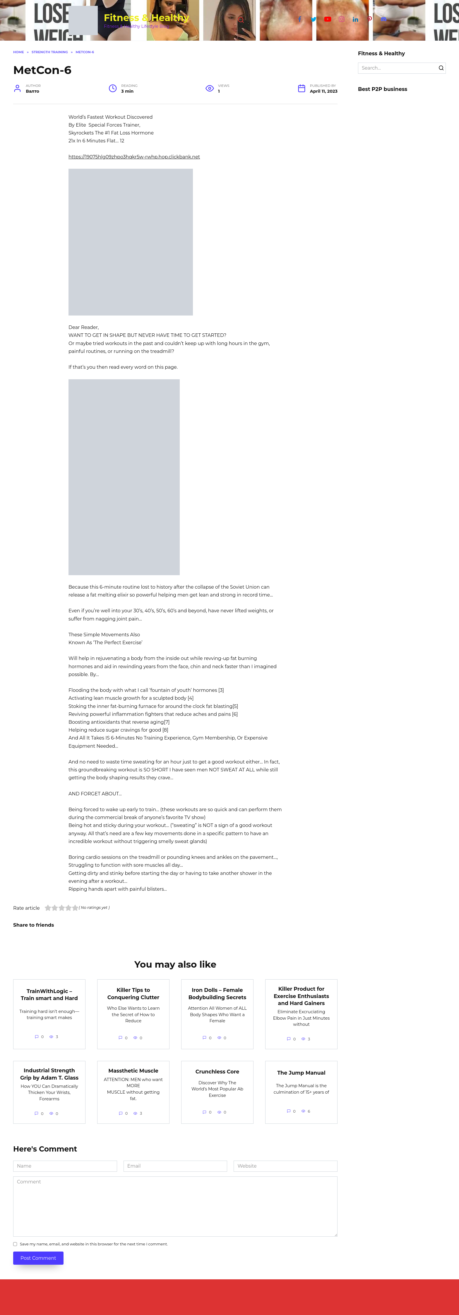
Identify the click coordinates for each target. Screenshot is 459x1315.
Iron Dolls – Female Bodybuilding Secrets (217, 993)
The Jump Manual (301, 1073)
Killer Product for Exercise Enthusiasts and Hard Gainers (301, 996)
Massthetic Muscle (133, 1071)
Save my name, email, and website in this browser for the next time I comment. (94, 1244)
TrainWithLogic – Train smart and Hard (49, 994)
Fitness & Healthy (146, 17)
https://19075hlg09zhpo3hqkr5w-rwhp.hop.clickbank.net (134, 157)
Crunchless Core (217, 1071)
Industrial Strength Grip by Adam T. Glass (49, 1074)
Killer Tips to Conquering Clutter (133, 993)
